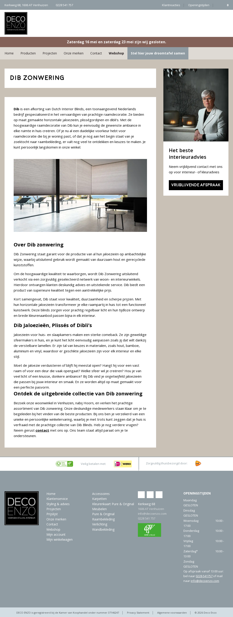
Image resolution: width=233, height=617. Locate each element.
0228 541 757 (146, 518)
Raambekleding (103, 519)
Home (9, 53)
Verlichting (99, 524)
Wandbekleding (103, 529)
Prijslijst (52, 514)
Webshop (116, 53)
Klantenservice (57, 499)
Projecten (50, 53)
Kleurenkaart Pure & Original (113, 504)
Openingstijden (198, 5)
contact (42, 430)
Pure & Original (103, 514)
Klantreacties (171, 5)
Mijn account (56, 534)
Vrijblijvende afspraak (195, 185)
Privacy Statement (138, 612)
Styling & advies (58, 504)
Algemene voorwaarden (172, 612)
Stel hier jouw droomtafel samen (158, 53)
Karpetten (99, 499)
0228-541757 (204, 576)
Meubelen (99, 509)
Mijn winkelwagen (59, 539)
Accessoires (101, 494)
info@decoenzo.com (152, 514)
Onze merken (74, 53)
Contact (96, 53)
